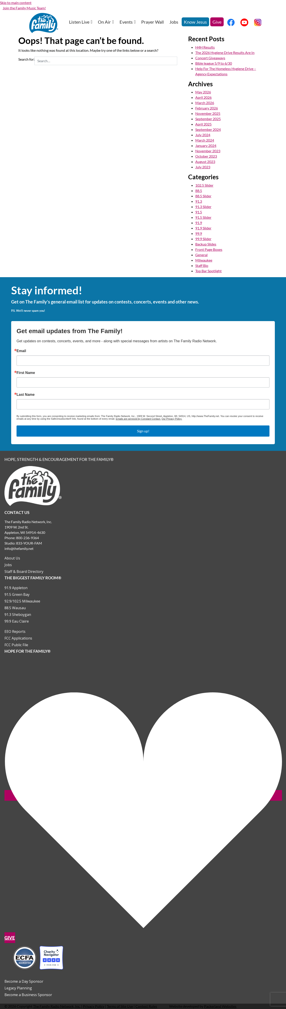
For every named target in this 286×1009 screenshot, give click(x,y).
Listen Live (80, 21)
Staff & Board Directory (23, 571)
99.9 (198, 233)
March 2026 (204, 103)
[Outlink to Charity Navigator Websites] (38, 957)
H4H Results (205, 47)
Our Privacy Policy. (172, 418)
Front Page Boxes (208, 249)
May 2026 (203, 92)
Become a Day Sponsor (23, 981)
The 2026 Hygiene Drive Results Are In (224, 52)
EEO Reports (14, 631)
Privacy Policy (93, 1006)
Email (21, 351)
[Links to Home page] (33, 485)
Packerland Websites (220, 1006)
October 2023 (206, 156)
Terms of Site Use (120, 1006)
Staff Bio (201, 265)
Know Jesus (195, 22)
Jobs (173, 22)
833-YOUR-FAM (29, 543)
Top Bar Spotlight (208, 271)
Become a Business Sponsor (28, 994)
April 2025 (203, 124)
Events (128, 21)
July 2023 (202, 167)
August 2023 (205, 161)
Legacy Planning (18, 988)
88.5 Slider (203, 196)
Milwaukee (203, 260)
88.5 (198, 190)
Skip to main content (16, 2)
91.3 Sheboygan (17, 614)
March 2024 (204, 140)
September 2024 (208, 129)
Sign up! (143, 431)
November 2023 (207, 151)
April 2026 (203, 97)
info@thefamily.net (19, 548)
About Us (12, 558)
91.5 (198, 212)
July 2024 (202, 135)
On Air (106, 21)
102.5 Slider (204, 185)
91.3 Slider (203, 206)
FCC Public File (16, 644)
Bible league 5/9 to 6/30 (213, 63)
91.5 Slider (203, 217)
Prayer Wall (152, 22)
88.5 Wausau (15, 607)
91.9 (198, 223)
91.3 (198, 201)
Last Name (26, 394)
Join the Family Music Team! (24, 8)
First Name (26, 373)
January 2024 (205, 145)
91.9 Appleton (15, 587)
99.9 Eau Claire (16, 621)
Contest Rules (146, 1006)
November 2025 (207, 113)
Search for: (26, 59)
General (201, 255)
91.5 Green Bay (16, 594)
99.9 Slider (203, 239)
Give (216, 22)
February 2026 (206, 108)
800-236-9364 (27, 538)
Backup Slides (205, 244)
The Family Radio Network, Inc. (56, 1006)
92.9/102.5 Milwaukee (22, 601)
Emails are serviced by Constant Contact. (138, 418)
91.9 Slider (203, 228)
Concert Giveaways (210, 58)
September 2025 (208, 119)
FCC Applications (18, 638)
